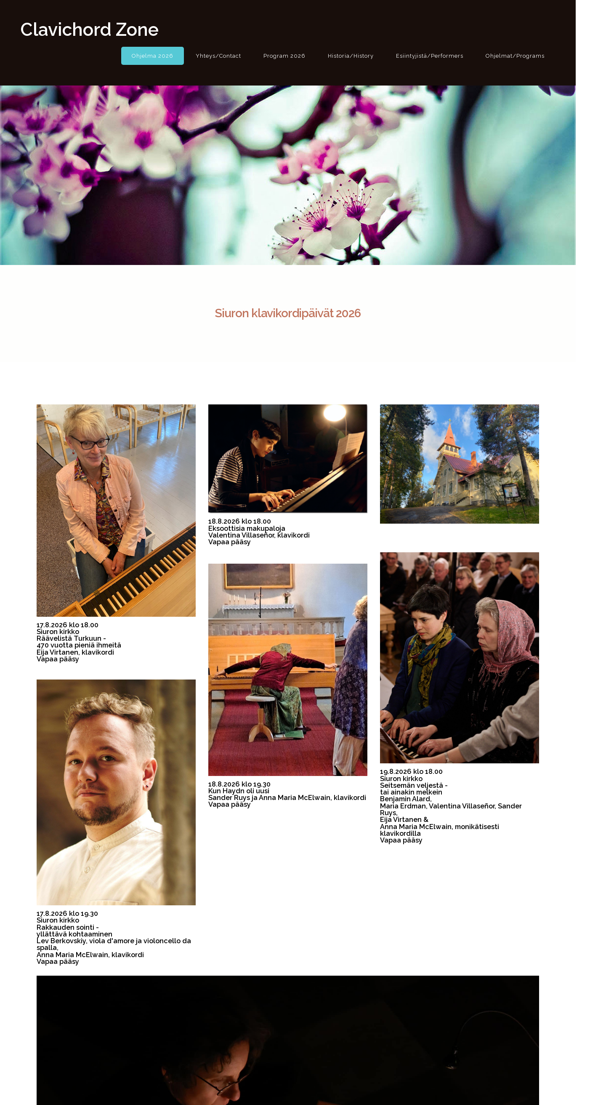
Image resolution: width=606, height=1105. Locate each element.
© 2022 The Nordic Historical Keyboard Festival (303, 1087)
